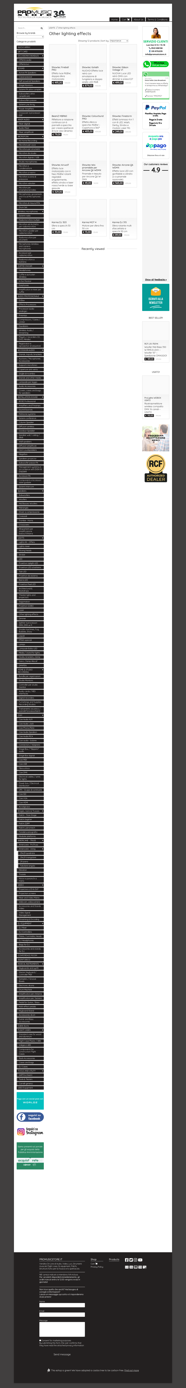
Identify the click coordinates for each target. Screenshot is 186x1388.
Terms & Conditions (157, 19)
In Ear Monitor (25, 281)
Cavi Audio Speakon (28, 732)
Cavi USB (23, 764)
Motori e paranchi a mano (28, 879)
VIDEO (21, 885)
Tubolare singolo (27, 866)
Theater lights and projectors (27, 596)
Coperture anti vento (28, 369)
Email (41, 1311)
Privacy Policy (97, 1267)
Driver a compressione (29, 512)
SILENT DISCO (24, 959)
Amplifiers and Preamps (29, 405)
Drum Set (23, 207)
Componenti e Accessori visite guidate (30, 481)
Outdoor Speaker (27, 431)
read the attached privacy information (66, 1345)
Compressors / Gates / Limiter (29, 320)
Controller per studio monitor (28, 686)
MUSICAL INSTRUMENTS (28, 964)
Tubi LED (22, 571)
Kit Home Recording (28, 140)
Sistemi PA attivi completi (30, 89)
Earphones (24, 285)
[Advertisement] (30, 1209)
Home (114, 19)
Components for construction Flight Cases (27, 1051)
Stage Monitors (26, 85)
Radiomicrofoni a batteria (26, 260)
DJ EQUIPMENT (24, 923)
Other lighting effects (66, 28)
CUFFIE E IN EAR (25, 266)
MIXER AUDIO (24, 119)
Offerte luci (24, 64)
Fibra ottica (24, 768)
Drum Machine (25, 990)
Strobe (22, 555)
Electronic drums (26, 985)
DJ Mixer (23, 928)
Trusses (22, 874)
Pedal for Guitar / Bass (29, 1002)
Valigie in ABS (25, 1045)
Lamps (22, 644)
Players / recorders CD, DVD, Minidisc (29, 338)
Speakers (22, 491)
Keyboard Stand (26, 1011)
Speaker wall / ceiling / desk (29, 436)
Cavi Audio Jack (26, 724)
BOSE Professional (27, 401)
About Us (138, 19)
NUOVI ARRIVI (24, 47)
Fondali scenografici (28, 832)
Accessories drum (27, 1015)
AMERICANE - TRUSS (27, 840)
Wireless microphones (28, 211)
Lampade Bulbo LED (28, 648)
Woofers (23, 499)
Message (43, 1320)
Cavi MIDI (23, 760)
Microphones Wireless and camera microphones (29, 246)
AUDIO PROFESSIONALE (28, 296)
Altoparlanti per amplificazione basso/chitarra (26, 531)
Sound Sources (26, 410)
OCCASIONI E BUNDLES (28, 56)
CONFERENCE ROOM (27, 955)
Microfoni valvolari (27, 183)
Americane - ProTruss (28, 845)
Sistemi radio (25, 216)
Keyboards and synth (29, 968)
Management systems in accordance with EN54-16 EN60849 (30, 469)
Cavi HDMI (23, 802)
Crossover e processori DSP (29, 114)
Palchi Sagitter (25, 819)
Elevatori (23, 870)
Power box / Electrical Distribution (29, 784)
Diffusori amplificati (28, 446)
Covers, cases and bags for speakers (30, 391)
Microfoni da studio (27, 153)
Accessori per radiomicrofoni (25, 254)
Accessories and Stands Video (30, 907)
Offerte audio (25, 60)
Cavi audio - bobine (28, 740)
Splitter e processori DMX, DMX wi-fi (28, 624)
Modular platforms (27, 836)
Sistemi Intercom (26, 487)
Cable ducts (23, 1026)
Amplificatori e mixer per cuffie (30, 290)
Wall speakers (25, 441)
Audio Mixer (24, 128)
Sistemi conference (27, 418)
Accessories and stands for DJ (30, 950)
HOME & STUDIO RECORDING (25, 670)
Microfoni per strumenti (29, 149)
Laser (21, 610)
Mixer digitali (24, 124)
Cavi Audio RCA (26, 736)
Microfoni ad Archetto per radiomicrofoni (29, 225)
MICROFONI (23, 136)
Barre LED (23, 580)
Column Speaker (26, 422)
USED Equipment (25, 1088)
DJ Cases (23, 1066)
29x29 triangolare (28, 857)
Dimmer (22, 618)
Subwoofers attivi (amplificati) (27, 95)
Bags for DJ (24, 944)
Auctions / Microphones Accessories (29, 359)
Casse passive (25, 77)
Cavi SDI (22, 794)
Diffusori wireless (26, 426)
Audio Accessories (27, 386)
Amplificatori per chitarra (30, 994)
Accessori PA (24, 476)
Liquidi (22, 636)
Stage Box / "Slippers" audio (29, 750)
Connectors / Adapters (29, 745)
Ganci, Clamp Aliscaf (28, 661)
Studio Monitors (26, 680)
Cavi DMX (23, 772)
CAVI (20, 715)
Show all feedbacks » (155, 279)
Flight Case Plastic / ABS (30, 1041)
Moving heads (25, 550)
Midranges (23, 508)
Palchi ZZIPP (24, 823)
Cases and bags (26, 1062)
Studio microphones (28, 162)
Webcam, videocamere (29, 902)
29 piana (24, 861)
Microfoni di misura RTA (29, 203)
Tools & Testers (25, 1079)
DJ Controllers (25, 932)
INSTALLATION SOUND (28, 397)
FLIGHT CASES (24, 1030)
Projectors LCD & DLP (28, 889)
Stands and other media (30, 378)
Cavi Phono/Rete (26, 728)
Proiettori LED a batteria (30, 567)
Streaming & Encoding (29, 919)
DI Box (22, 300)
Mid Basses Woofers (28, 503)
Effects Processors (27, 304)
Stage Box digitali (27, 755)
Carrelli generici (26, 1083)
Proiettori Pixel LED (27, 584)
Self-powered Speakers (29, 81)
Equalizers (23, 326)
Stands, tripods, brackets (30, 354)
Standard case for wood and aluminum (30, 1035)
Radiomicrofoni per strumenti (27, 238)
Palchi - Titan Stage (27, 815)
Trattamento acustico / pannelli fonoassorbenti (29, 709)
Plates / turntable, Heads (30, 936)
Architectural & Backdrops (25, 589)
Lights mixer (24, 546)
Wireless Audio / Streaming (26, 331)
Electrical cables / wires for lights (29, 778)
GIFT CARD (23, 51)
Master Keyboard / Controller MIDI (27, 973)
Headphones (25, 270)
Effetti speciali (25, 640)
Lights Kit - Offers (27, 542)
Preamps (23, 315)
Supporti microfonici (28, 365)
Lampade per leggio (28, 382)
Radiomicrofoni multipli (29, 220)
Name (42, 1301)
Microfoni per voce (27, 145)
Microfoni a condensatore (25, 167)
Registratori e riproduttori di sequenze (30, 344)
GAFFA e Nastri (25, 1075)
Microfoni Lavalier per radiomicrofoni (28, 232)
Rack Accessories (27, 1058)
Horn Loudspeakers (28, 450)
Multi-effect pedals (27, 1006)
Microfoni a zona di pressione (27, 178)
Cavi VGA (23, 798)
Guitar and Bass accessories (26, 1020)
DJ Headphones (26, 940)
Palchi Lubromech (27, 828)
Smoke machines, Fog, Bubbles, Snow (29, 630)
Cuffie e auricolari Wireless (27, 275)
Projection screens (27, 893)
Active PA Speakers (27, 72)
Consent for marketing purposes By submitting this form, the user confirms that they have (61, 1343)
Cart (125, 19)
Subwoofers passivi (27, 100)
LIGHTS (52, 28)
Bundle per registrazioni (29, 676)
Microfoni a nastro (27, 172)
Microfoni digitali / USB (29, 157)
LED (20, 559)
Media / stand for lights (29, 653)
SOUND (21, 68)
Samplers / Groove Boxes (27, 980)
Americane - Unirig (27, 849)
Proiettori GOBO (26, 606)
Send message (62, 1354)
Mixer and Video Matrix (29, 897)
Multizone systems (27, 414)
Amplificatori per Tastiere (30, 998)
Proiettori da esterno (28, 576)
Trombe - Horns (26, 520)
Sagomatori (24, 601)
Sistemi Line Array (27, 104)
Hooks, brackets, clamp (29, 657)
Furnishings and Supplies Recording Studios (30, 703)
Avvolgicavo (24, 807)
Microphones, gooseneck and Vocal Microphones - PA (30, 196)
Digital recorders (26, 698)
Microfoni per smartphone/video (27, 188)
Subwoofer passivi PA (28, 463)
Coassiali (23, 516)
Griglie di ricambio (27, 373)
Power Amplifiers (26, 109)
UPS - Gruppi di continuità (30, 790)
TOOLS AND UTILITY (27, 1071)
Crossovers (24, 524)
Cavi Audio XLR (25, 719)
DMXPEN (23, 665)
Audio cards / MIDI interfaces (27, 692)
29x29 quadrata (27, 853)
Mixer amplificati (26, 132)
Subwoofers (24, 495)
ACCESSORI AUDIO (26, 350)
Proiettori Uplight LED (28, 563)
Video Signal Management (25, 914)
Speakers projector (28, 458)
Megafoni (23, 454)
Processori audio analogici (26, 310)
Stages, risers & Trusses (28, 811)
